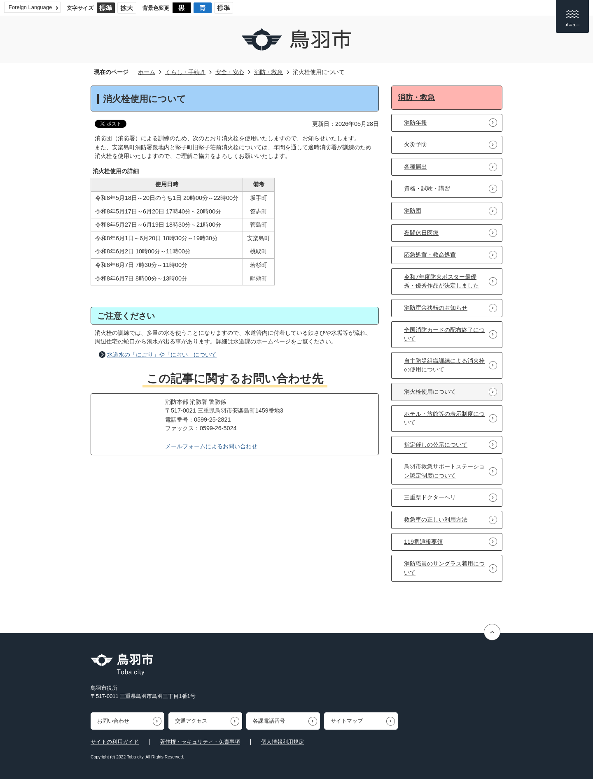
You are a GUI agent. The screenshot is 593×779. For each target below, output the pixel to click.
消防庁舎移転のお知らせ (435, 307)
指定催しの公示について (435, 444)
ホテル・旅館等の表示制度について (444, 418)
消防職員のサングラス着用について (444, 568)
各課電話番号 (269, 721)
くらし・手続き (185, 72)
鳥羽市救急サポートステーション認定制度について (444, 471)
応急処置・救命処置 (430, 254)
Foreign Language (30, 7)
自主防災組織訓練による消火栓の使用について (444, 365)
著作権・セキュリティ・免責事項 (200, 742)
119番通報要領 (423, 541)
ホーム (146, 72)
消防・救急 (268, 72)
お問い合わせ (113, 721)
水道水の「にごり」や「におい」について (162, 354)
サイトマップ (347, 721)
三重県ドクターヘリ (430, 497)
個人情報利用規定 (282, 742)
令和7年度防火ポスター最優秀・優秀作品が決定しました (441, 281)
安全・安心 (229, 72)
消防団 (412, 210)
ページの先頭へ (493, 632)
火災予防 (415, 144)
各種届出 (415, 166)
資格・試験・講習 (427, 188)
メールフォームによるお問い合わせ (211, 446)
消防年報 (415, 122)
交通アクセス (191, 721)
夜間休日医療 (421, 233)
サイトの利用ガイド (115, 742)
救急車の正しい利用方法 (435, 519)
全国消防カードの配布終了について (444, 334)
